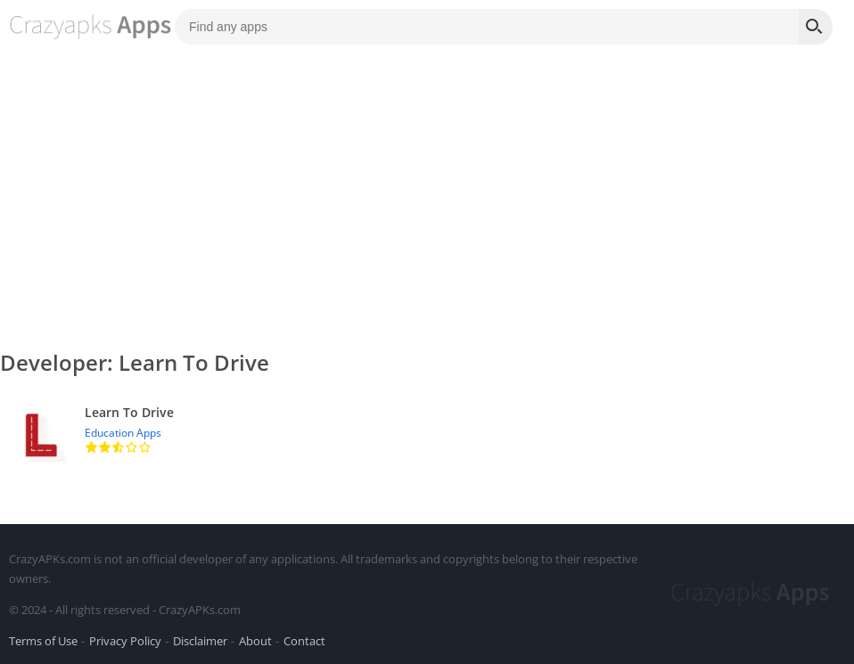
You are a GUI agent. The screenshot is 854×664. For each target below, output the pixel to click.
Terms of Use (43, 641)
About (255, 641)
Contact (304, 641)
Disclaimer (200, 641)
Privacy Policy (125, 641)
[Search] (816, 27)
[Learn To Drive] (427, 437)
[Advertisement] (427, 187)
